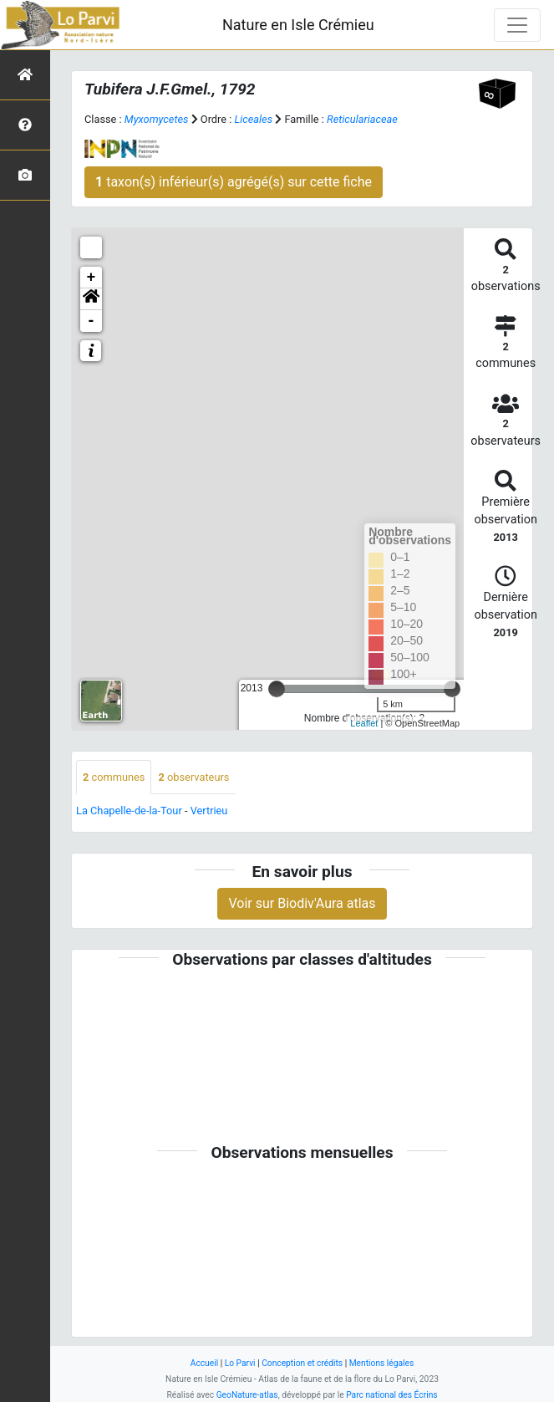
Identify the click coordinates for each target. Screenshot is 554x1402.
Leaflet (364, 723)
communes (114, 777)
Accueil (204, 1363)
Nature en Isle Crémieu (298, 24)
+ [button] (91, 278)
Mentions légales (381, 1363)
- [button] (91, 321)
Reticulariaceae (362, 119)
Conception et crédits (302, 1363)
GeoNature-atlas (247, 1394)
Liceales (254, 119)
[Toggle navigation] (517, 25)
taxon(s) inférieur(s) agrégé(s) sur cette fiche (233, 182)
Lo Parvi (240, 1363)
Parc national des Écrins (391, 1394)
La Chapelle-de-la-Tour (129, 810)
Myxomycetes (157, 119)
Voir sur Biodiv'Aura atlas (301, 903)
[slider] (276, 689)
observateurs (193, 777)
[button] (91, 299)
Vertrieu (209, 810)
